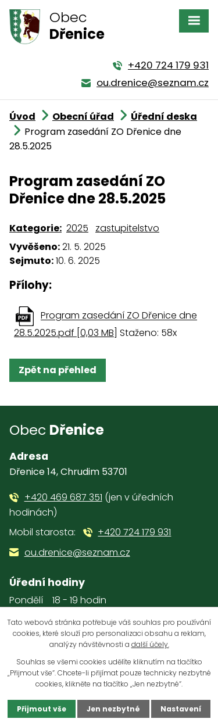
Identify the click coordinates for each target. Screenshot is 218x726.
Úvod (22, 116)
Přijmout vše (41, 709)
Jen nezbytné (113, 709)
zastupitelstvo (127, 228)
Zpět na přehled (58, 370)
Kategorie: (35, 228)
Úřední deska (164, 116)
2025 (77, 228)
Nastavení (180, 709)
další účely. (150, 644)
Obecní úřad (83, 116)
